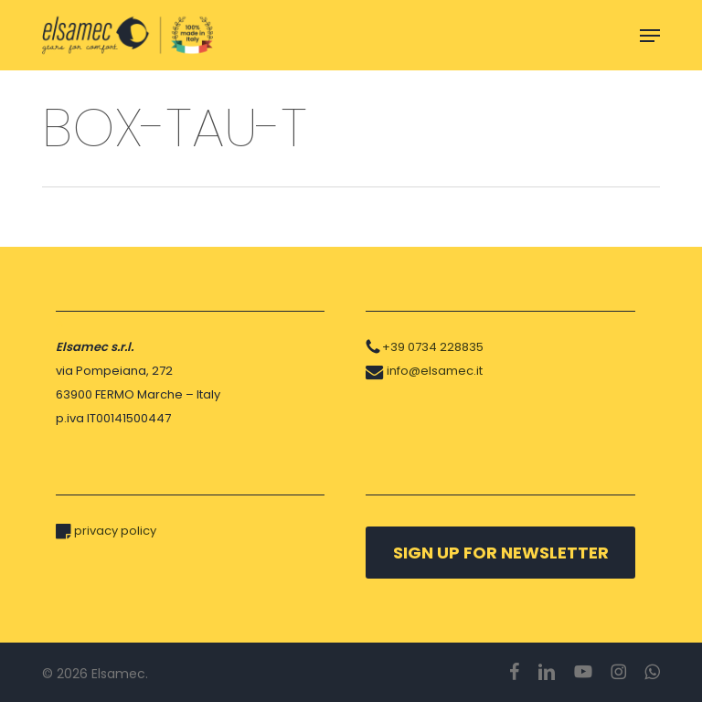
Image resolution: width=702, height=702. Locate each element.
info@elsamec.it (435, 370)
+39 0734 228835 (433, 347)
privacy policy (115, 530)
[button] (650, 36)
